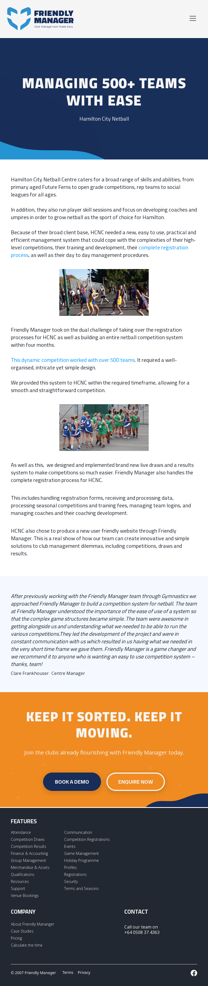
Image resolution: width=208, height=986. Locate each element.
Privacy (84, 972)
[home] (40, 18)
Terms (68, 972)
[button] (191, 18)
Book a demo (72, 782)
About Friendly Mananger (32, 924)
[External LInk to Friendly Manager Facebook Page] (194, 973)
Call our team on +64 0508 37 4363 (142, 929)
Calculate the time (27, 945)
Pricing (16, 938)
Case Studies (22, 931)
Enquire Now (135, 782)
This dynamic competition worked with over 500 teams (73, 360)
